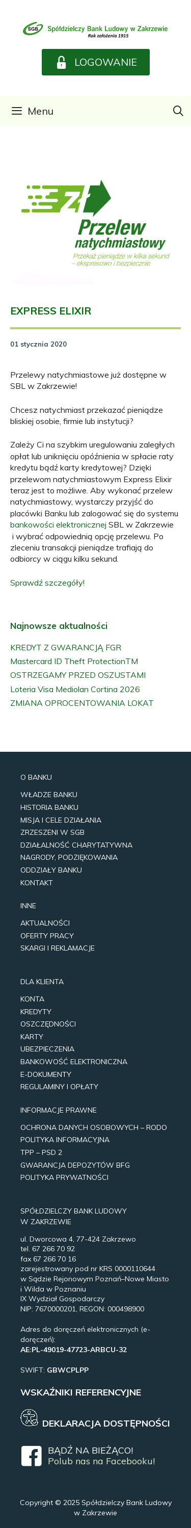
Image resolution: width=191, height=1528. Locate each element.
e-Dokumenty (45, 1074)
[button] (96, 62)
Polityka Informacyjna (65, 1139)
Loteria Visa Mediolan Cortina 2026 (75, 689)
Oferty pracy (47, 935)
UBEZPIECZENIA (47, 1048)
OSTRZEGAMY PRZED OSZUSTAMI (78, 675)
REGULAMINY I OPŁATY (59, 1086)
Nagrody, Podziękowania (69, 857)
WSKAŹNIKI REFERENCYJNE (80, 1392)
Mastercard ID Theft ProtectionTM (74, 661)
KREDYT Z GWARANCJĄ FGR (65, 647)
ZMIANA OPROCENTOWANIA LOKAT (82, 703)
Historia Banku (49, 807)
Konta (32, 999)
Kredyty (35, 1011)
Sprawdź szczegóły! (47, 582)
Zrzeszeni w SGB (52, 832)
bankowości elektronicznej (58, 524)
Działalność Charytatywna (76, 845)
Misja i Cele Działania (60, 820)
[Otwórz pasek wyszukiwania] (178, 111)
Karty (31, 1036)
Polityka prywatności (64, 1177)
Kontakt (36, 882)
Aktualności (45, 923)
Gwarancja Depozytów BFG (75, 1165)
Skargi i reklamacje (57, 948)
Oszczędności (48, 1024)
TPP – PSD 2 (41, 1152)
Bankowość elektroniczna (73, 1061)
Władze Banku (48, 794)
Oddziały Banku (51, 870)
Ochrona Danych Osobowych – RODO (93, 1127)
